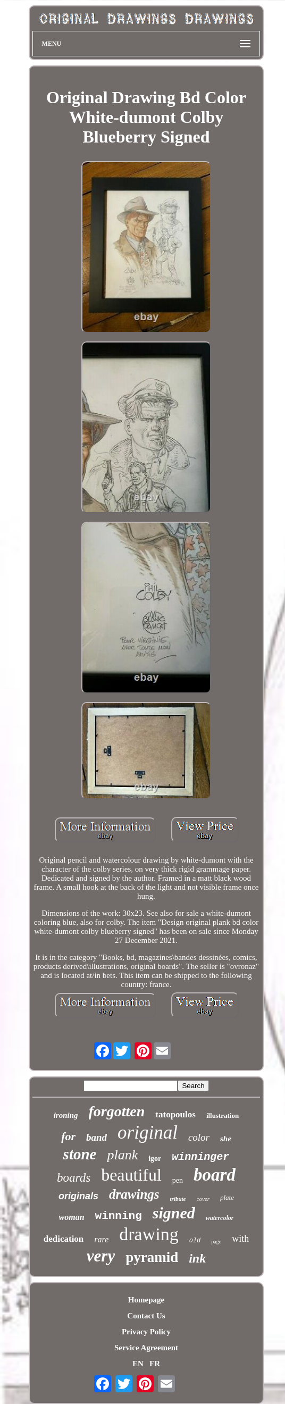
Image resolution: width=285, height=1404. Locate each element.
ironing (66, 1115)
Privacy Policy (146, 1331)
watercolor (220, 1218)
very (101, 1256)
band (96, 1137)
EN (138, 1363)
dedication (64, 1239)
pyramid (151, 1257)
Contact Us (146, 1315)
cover (203, 1199)
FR (154, 1363)
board (215, 1174)
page (216, 1241)
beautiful (131, 1174)
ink (197, 1258)
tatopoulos (175, 1114)
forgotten (117, 1111)
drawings (134, 1194)
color (198, 1137)
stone (80, 1154)
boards (73, 1177)
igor (154, 1159)
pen (177, 1180)
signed (174, 1213)
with (240, 1238)
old (195, 1240)
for (68, 1136)
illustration (222, 1115)
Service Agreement (146, 1347)
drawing (148, 1234)
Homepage (146, 1300)
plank (122, 1155)
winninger (200, 1157)
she (225, 1138)
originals (78, 1196)
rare (101, 1239)
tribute (178, 1199)
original (148, 1132)
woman (72, 1217)
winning (118, 1216)
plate (227, 1197)
